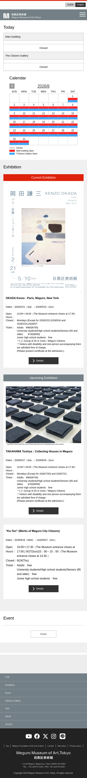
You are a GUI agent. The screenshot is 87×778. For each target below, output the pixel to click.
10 (24, 113)
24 (24, 130)
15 (72, 113)
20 (53, 121)
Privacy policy (75, 746)
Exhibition (10, 685)
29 (72, 130)
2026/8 (43, 86)
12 (43, 113)
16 (14, 121)
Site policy (61, 746)
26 (43, 130)
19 (43, 121)
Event (43, 634)
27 (53, 130)
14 (63, 113)
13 (53, 113)
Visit (7, 708)
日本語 (70, 4)
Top (7, 746)
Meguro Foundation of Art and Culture (28, 746)
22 (72, 121)
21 (63, 121)
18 (33, 121)
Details (40, 360)
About (8, 716)
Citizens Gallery (13, 700)
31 (24, 138)
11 (33, 113)
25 (33, 130)
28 (63, 130)
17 (24, 121)
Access (8, 724)
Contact (50, 746)
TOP (7, 677)
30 (14, 138)
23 (14, 130)
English (80, 4)
